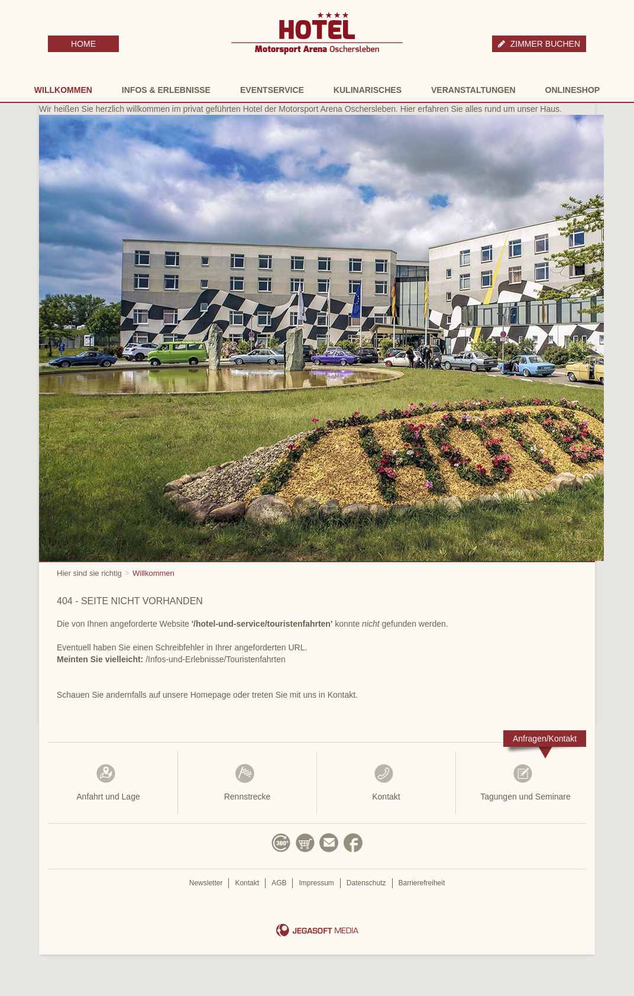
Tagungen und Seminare (525, 782)
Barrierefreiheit (422, 883)
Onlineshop (572, 90)
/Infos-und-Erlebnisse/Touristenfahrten (215, 659)
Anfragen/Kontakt (545, 738)
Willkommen (63, 90)
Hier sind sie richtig (89, 573)
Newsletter (206, 883)
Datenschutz (366, 883)
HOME (83, 44)
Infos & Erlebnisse (166, 90)
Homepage (210, 695)
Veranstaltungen (473, 90)
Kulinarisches (368, 90)
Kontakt (386, 782)
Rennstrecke (247, 782)
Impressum (316, 883)
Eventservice (272, 90)
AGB (278, 883)
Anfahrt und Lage (108, 782)
